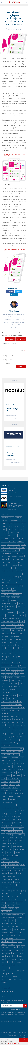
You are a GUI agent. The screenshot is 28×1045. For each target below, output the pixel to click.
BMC (19, 606)
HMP (21, 728)
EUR (3, 677)
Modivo (4, 796)
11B (3, 556)
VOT (3, 956)
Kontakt (19, 1021)
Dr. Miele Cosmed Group (9, 663)
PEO (15, 840)
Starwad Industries (7, 923)
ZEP (10, 980)
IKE (17, 734)
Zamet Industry (6, 977)
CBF (3, 624)
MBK (3, 775)
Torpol (9, 941)
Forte (3, 686)
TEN (18, 935)
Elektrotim (22, 669)
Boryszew (21, 612)
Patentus (20, 834)
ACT (3, 562)
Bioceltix (4, 600)
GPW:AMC (10, 704)
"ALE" (11, 517)
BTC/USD (14, 615)
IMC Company (6, 737)
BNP (8, 609)
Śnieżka (20, 903)
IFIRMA (12, 734)
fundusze (4, 689)
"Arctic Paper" (14, 520)
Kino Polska (10, 754)
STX (3, 926)
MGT (18, 784)
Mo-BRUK (15, 793)
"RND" (4, 547)
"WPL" (16, 553)
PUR (8, 867)
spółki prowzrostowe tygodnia (10, 914)
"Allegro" (18, 517)
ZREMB (4, 983)
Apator (4, 580)
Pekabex (4, 840)
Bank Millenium (6, 594)
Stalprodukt (20, 917)
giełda (3, 698)
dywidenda (5, 666)
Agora (3, 565)
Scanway (20, 885)
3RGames (4, 559)
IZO (11, 743)
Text (16, 938)
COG (14, 633)
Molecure (11, 796)
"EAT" (20, 529)
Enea (13, 672)
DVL (19, 663)
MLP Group (19, 790)
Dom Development (7, 660)
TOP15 (22, 938)
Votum (9, 956)
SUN (8, 926)
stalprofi (4, 920)
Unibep (21, 947)
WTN (3, 974)
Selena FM (5, 894)
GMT (14, 701)
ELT (3, 672)
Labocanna (5, 763)
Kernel (9, 751)
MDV (3, 778)
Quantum (4, 873)
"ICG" (3, 535)
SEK (14, 891)
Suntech (4, 929)
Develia (4, 654)
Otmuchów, (10, 831)
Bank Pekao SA (17, 594)
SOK (18, 906)
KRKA (3, 760)
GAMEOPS (13, 689)
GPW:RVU (5, 710)
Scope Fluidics (6, 888)
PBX (3, 837)
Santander (17, 882)
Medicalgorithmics (13, 778)
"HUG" (12, 532)
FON (21, 683)
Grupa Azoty (5, 713)
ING (14, 737)
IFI (7, 734)
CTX (20, 642)
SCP (14, 888)
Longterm (8, 1031)
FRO (15, 686)
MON (18, 796)
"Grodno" (4, 532)
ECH (3, 669)
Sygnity (23, 929)
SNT (8, 906)
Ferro (3, 683)
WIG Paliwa (16, 965)
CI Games (19, 627)
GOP (20, 701)
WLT (3, 971)
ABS (22, 559)
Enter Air (9, 674)
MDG (24, 775)
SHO (13, 897)
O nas (14, 1021)
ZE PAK (15, 977)
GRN (18, 710)
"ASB (21, 520)
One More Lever (12, 826)
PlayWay (18, 852)
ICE (3, 734)
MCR (18, 775)
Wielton (4, 962)
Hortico (9, 731)
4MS (17, 559)
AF (14, 562)
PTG (3, 867)
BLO (3, 606)
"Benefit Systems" (14, 526)
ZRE (20, 980)
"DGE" (15, 529)
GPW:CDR (21, 707)
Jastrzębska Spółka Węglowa (10, 749)
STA (22, 914)
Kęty (14, 751)
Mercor (12, 784)
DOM (19, 657)
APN (17, 580)
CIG (3, 630)
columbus (5, 636)
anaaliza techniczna (18, 571)
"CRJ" (9, 529)
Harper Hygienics (20, 725)
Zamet (14, 974)
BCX (3, 597)
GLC (14, 698)
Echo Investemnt (11, 669)
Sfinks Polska (20, 894)
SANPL (10, 882)
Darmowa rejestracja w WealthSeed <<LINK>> (14, 154)
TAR (20, 932)
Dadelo (19, 645)
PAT (15, 834)
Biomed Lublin (6, 603)
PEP (20, 840)
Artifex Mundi (15, 583)
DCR (16, 648)
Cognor (20, 633)
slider (8, 903)
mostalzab (12, 799)
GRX (13, 722)
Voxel (20, 956)
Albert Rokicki (14, 28)
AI (8, 565)
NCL (13, 404)
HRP (15, 731)
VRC (3, 959)
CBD (22, 621)
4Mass (12, 559)
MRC (19, 805)
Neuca (23, 808)
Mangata (4, 772)
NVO (19, 817)
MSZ (24, 805)
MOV (15, 802)
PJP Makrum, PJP (17, 846)
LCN (17, 763)
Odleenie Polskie (17, 820)
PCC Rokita (10, 837)
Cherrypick (11, 627)
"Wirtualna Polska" (7, 553)
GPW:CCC (13, 707)
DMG (9, 657)
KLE (17, 754)
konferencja (15, 757)
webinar (21, 959)
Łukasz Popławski (12, 415)
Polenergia (5, 858)
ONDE (3, 826)
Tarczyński (5, 935)
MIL (9, 787)
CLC (8, 630)
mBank (19, 772)
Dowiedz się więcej (13, 1043)
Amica (9, 571)
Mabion (4, 769)
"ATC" (17, 523)
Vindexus (20, 953)
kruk (14, 760)
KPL (22, 757)
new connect (5, 811)
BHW (13, 597)
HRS (20, 731)
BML (24, 606)
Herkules (15, 728)
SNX (13, 906)
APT (3, 583)
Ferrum (10, 683)
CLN (13, 630)
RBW (3, 876)
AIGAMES (14, 565)
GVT (3, 725)
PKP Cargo (10, 852)
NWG (18, 446)
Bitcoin (21, 603)
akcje (3, 568)
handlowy (10, 725)
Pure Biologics (16, 867)
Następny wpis (14, 424)
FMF (16, 683)
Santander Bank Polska (8, 885)
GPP (3, 704)
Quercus (12, 873)
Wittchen (19, 968)
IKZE (22, 734)
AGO (18, 562)
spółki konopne (6, 911)
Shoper (19, 897)
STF (16, 923)
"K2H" (14, 535)
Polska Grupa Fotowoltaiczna (10, 861)
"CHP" (3, 529)
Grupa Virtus (5, 722)
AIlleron (22, 565)
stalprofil (12, 920)
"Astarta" (11, 523)
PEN (11, 840)
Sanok (4, 882)
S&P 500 (17, 879)
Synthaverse (12, 932)
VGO (22, 950)
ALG (9, 568)
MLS (3, 793)
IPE (21, 740)
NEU (17, 808)
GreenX (12, 710)
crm (15, 642)
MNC (8, 793)
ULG (23, 944)
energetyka (20, 672)
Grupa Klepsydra (6, 719)
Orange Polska (19, 829)
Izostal (4, 746)
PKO (16, 849)
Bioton (14, 603)
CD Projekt (10, 624)
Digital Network (18, 654)
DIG (10, 654)
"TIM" (22, 547)
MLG (12, 790)
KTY (19, 760)
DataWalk (9, 648)
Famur (12, 680)
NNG (3, 814)
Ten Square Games (7, 938)
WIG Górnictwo (6, 965)
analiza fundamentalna (15, 574)
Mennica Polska (14, 781)
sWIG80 (16, 929)
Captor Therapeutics (8, 621)
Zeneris (4, 980)
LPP (3, 766)
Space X (11, 909)
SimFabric (9, 900)
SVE (10, 929)
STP (21, 923)
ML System (5, 790)
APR (22, 580)
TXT (18, 944)
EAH (21, 666)
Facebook (10, 291)
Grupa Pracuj (17, 719)
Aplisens (11, 580)
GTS (23, 722)
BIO (18, 597)
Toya (15, 941)
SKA (16, 900)
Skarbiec (22, 900)
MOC (21, 793)
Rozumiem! (24, 1040)
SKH (3, 903)
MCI (14, 775)
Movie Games (6, 805)
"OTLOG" (20, 541)
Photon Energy (6, 846)
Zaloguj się (10, 339)
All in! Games (20, 568)
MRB (13, 805)
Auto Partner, (6, 592)
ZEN (21, 977)
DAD (12, 645)
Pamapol (19, 831)
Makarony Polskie (19, 769)
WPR (23, 971)
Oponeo (9, 829)
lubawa (9, 766)
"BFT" (22, 526)
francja (10, 686)
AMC (3, 571)
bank (13, 592)
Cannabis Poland (14, 618)
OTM (3, 831)
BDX (8, 597)
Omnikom (14, 1032)
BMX (3, 609)
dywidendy (14, 666)
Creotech (4, 642)
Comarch (4, 639)
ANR (16, 577)
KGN (3, 754)
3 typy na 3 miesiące (17, 556)
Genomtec (5, 695)
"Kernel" (13, 538)
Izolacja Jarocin (18, 743)
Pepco (4, 843)
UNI (15, 947)
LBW (12, 763)
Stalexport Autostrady (8, 917)
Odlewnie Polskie (6, 823)
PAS (3, 834)
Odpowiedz (21, 366)
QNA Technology (12, 870)
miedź (4, 787)
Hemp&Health (6, 728)
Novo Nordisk (6, 817)
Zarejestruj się (21, 339)
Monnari (4, 799)
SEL (23, 891)
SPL (17, 909)
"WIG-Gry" (15, 550)
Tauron (13, 935)
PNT (8, 855)
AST (20, 586)
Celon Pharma (19, 624)
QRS (20, 870)
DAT (3, 648)
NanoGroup (5, 808)
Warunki (10, 1021)
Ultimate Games (6, 947)
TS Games (11, 944)
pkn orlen (10, 849)
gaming (17, 692)
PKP (3, 852)
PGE (9, 843)
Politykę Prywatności (12, 1012)
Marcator (12, 772)
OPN (3, 829)
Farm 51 (19, 680)
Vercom (16, 950)
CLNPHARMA (19, 630)
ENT (3, 674)
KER (3, 751)
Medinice (4, 781)
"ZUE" (22, 553)
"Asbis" (4, 523)
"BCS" (23, 523)
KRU (9, 760)
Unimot (4, 950)
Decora (4, 651)
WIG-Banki (5, 968)
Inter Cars (5, 740)
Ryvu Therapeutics (7, 879)
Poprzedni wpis (14, 380)
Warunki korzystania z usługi (15, 352)
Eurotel (17, 677)
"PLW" (23, 544)
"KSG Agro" (22, 538)
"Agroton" (5, 517)
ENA (8, 672)
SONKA (4, 909)
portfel (22, 864)
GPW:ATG (18, 704)
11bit (8, 556)
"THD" (16, 547)
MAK (10, 769)
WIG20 (12, 968)
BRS (8, 615)
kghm (19, 751)
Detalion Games (18, 651)
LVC (15, 766)
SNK (3, 906)
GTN (18, 722)
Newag (8, 449)
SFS (3, 897)
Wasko (14, 959)
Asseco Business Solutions (9, 586)
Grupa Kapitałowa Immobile (10, 716)
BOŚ (3, 615)
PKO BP (22, 849)
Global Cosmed (6, 701)
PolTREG (4, 864)
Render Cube (11, 876)
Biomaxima (13, 600)
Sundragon (15, 926)
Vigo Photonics (6, 953)
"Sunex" (10, 547)
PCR (22, 837)
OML (15, 823)
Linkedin (14, 294)
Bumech (4, 618)
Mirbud (15, 787)
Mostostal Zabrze (7, 802)
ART (8, 583)
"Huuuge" (19, 532)
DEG (10, 651)
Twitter (18, 291)
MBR (8, 775)
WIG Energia (17, 962)
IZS (9, 746)
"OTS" (3, 544)
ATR (3, 589)
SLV (14, 903)
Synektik (4, 932)
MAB (19, 766)
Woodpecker (10, 971)
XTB (9, 974)
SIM (3, 900)
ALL (13, 568)
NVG (13, 817)
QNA (3, 870)
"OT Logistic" (11, 541)
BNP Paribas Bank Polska (9, 612)
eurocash (9, 677)
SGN (8, 897)
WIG (10, 962)
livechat (23, 763)
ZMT (15, 980)
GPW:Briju (5, 707)
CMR (8, 633)
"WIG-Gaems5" (6, 550)
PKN (3, 849)
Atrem (8, 589)
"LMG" (4, 541)
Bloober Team (11, 606)
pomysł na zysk (14, 864)
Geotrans (13, 695)
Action (9, 562)
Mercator (4, 784)
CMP (3, 633)
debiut (22, 648)
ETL (22, 674)
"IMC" (9, 535)
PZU (24, 867)
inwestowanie (14, 740)
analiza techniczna (11, 402)
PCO (17, 837)
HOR (3, 731)
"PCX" (17, 544)
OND (20, 823)
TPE (20, 941)
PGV (14, 843)
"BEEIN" (4, 526)
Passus (9, 834)
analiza (4, 574)
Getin (20, 695)
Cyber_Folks (5, 645)
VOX (15, 956)
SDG (8, 891)
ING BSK (19, 737)
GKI (9, 698)
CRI (11, 642)
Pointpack (15, 855)
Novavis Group (19, 814)
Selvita (12, 894)
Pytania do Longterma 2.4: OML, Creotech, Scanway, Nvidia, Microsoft (16, 505)
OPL (21, 826)
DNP (14, 657)
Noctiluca (8, 404)
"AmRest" (4, 520)
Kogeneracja (5, 757)
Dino (3, 657)
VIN (14, 953)
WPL (18, 971)
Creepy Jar (19, 639)
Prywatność (4, 1021)
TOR (3, 941)
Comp (11, 639)
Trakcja (4, 944)
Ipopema (4, 743)
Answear (22, 577)
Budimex (22, 615)
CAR (17, 621)
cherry (4, 627)
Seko (18, 891)
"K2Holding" (5, 538)
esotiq (16, 674)
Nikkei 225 (21, 811)
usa (10, 950)
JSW (21, 749)
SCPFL (19, 888)
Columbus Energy (15, 636)
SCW (3, 891)
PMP (3, 855)
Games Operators (7, 692)
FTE (20, 686)
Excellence (5, 680)
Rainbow (20, 873)
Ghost (25, 1032)
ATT (14, 589)
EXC (23, 677)
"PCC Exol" (11, 544)
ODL (9, 820)
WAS (8, 959)
